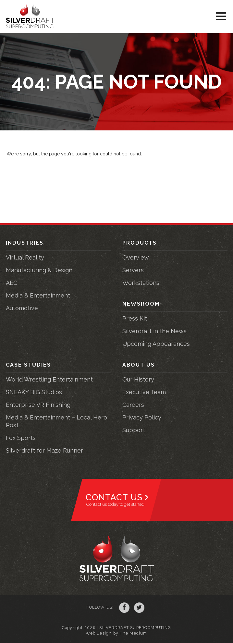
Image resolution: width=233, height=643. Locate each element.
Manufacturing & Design (39, 270)
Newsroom (141, 304)
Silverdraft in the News (154, 331)
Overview (135, 257)
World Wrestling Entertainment (49, 379)
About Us (138, 365)
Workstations (140, 282)
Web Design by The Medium (116, 633)
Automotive (22, 308)
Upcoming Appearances (156, 343)
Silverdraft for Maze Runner (44, 450)
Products (139, 243)
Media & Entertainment (38, 295)
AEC (11, 282)
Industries (24, 243)
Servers (133, 270)
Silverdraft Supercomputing (30, 16)
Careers (133, 404)
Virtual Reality (25, 257)
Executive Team (144, 392)
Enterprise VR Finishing (38, 404)
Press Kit (134, 318)
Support (133, 430)
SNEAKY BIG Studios (34, 392)
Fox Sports (21, 437)
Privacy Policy (141, 417)
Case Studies (28, 365)
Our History (138, 379)
